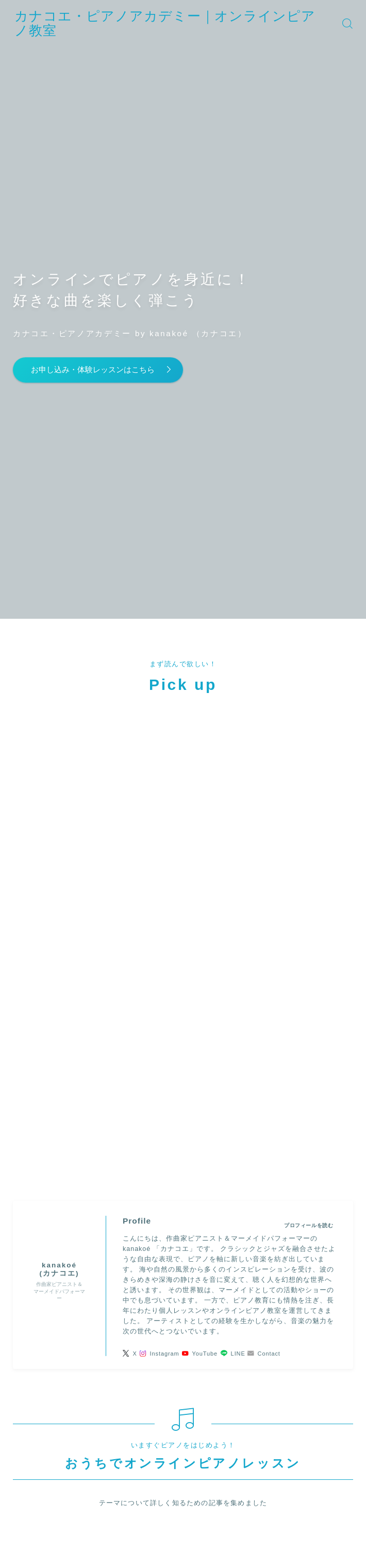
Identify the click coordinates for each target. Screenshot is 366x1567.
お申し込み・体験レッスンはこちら (103, 370)
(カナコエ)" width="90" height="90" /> (59, 829)
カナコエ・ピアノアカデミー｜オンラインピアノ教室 (186, 23)
